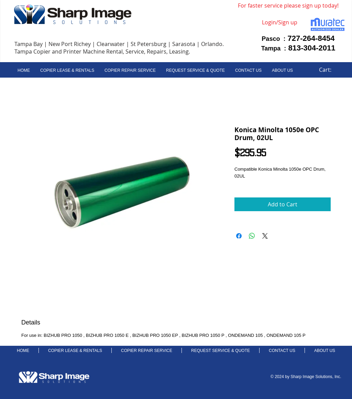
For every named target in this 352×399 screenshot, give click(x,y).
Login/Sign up (279, 22)
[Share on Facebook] (239, 236)
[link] (329, 70)
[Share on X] (265, 236)
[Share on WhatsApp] (252, 236)
